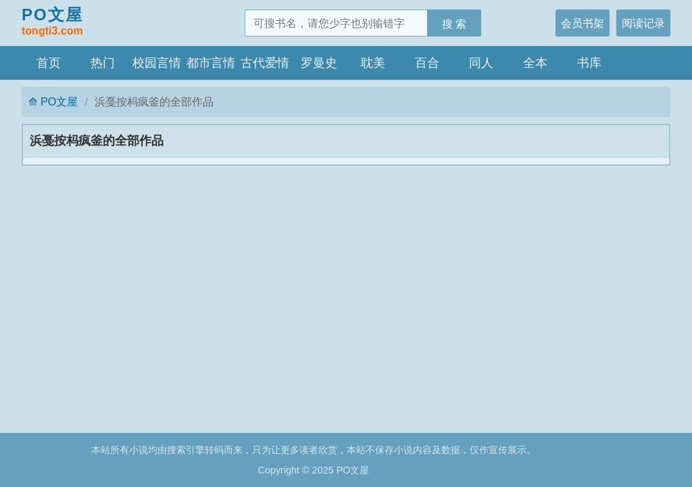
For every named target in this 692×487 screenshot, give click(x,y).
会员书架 (582, 23)
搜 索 (454, 24)
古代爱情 (265, 63)
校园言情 (156, 63)
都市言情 (211, 63)
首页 (48, 63)
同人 (481, 63)
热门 (103, 63)
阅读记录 (643, 23)
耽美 (373, 63)
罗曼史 (319, 63)
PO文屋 (52, 22)
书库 (589, 63)
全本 (535, 63)
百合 (427, 63)
